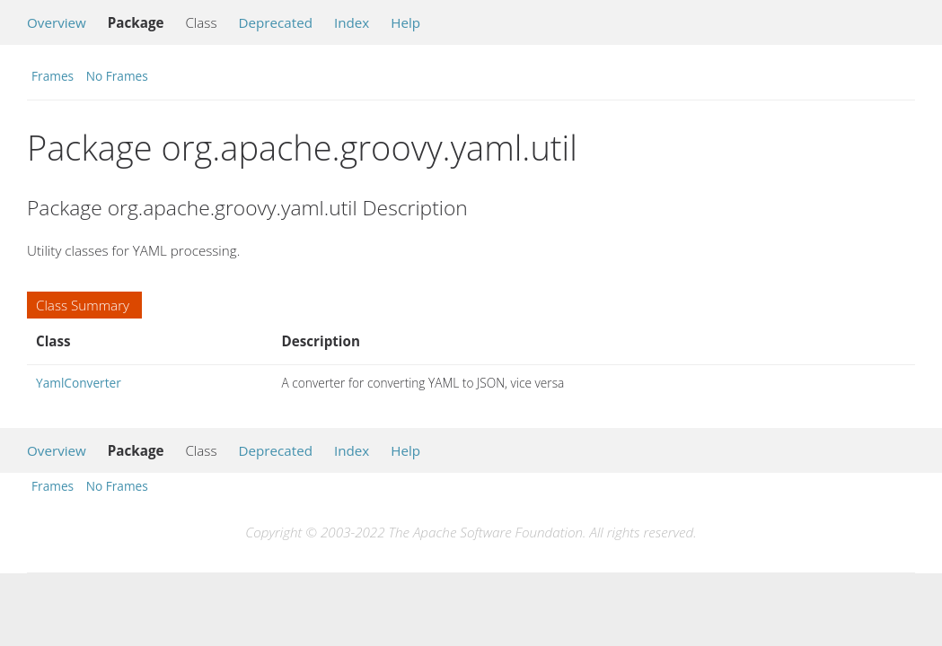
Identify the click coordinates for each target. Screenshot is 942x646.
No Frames (117, 75)
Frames (52, 75)
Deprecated (275, 22)
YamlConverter (78, 382)
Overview (56, 22)
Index (351, 22)
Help (405, 22)
